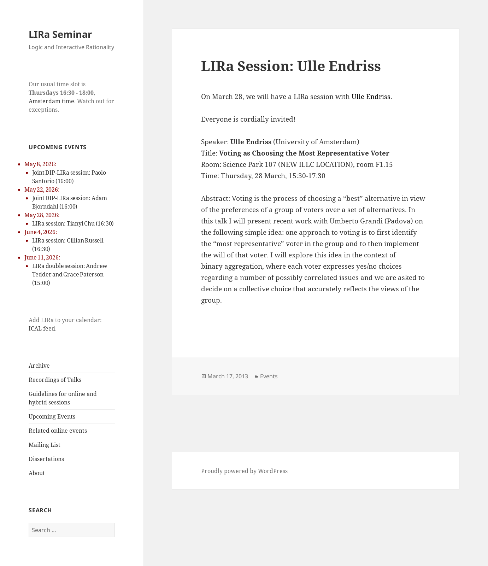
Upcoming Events (52, 416)
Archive (39, 365)
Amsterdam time (51, 101)
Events (269, 376)
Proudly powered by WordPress (244, 471)
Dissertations (46, 459)
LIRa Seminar (60, 34)
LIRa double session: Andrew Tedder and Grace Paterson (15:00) (70, 274)
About (37, 473)
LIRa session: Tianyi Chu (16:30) (73, 223)
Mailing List (44, 445)
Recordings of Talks (55, 380)
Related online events (58, 430)
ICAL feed (42, 328)
